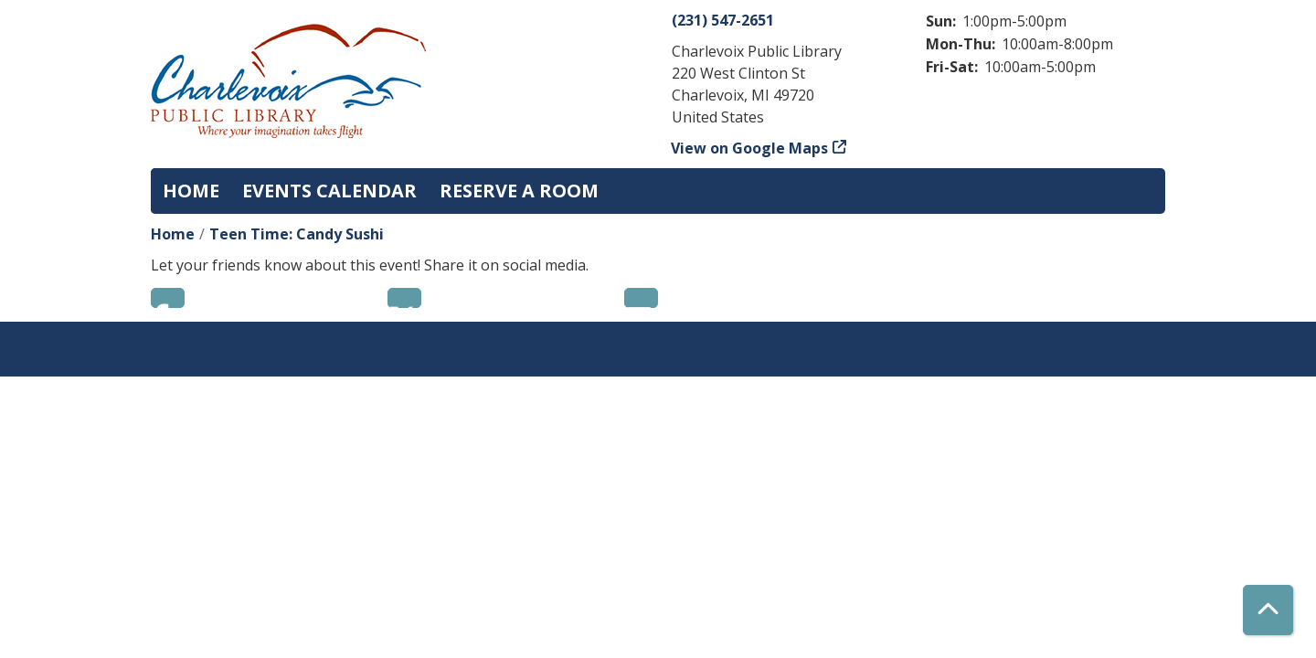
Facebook (168, 298)
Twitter (404, 298)
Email (641, 298)
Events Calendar (329, 190)
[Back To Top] (1268, 610)
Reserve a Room (519, 190)
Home (191, 190)
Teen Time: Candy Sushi (296, 234)
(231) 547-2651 (723, 20)
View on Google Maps (750, 148)
